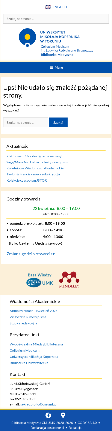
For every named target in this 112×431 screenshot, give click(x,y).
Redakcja (75, 427)
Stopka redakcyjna (23, 323)
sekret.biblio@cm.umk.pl (38, 404)
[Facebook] (48, 415)
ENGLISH (56, 7)
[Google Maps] (63, 415)
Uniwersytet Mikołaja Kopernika (34, 356)
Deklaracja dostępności (47, 427)
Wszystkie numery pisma (28, 317)
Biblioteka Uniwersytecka (29, 363)
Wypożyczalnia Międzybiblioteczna (36, 344)
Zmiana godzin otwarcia (30, 253)
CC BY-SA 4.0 (87, 423)
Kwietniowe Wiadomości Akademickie (35, 168)
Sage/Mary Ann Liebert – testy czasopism (37, 162)
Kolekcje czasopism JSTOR (26, 180)
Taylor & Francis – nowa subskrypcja (33, 174)
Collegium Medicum (24, 350)
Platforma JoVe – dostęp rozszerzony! (34, 156)
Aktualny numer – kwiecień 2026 (34, 311)
